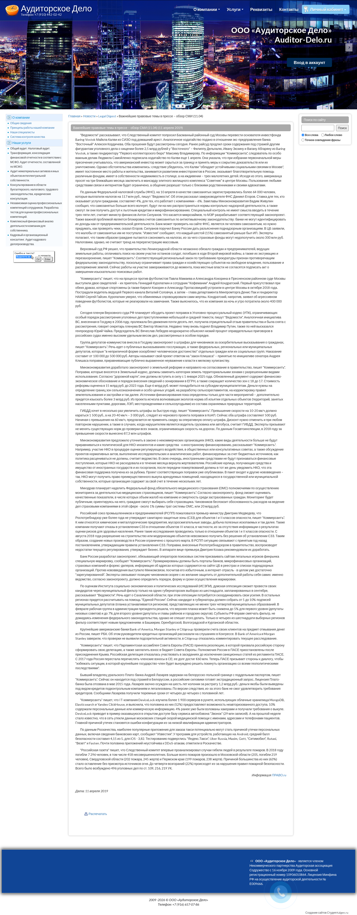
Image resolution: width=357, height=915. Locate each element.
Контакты (288, 9)
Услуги (235, 9)
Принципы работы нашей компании (32, 127)
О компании (207, 9)
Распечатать (98, 814)
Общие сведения (21, 123)
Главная (74, 116)
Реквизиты (261, 9)
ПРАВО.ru (279, 775)
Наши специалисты (22, 132)
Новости (89, 116)
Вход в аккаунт (309, 62)
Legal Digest (107, 116)
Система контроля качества (27, 136)
